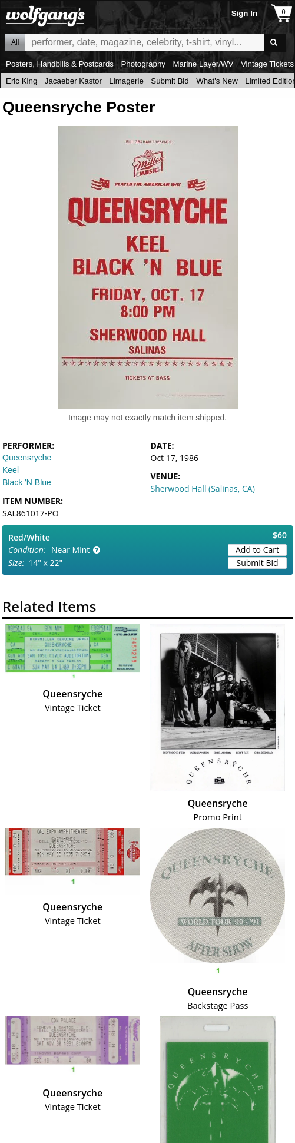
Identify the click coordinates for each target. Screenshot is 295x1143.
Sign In (244, 13)
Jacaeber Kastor (73, 81)
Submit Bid (169, 81)
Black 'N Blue (26, 482)
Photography (143, 63)
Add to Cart (257, 549)
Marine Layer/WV (203, 63)
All (15, 42)
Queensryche (26, 457)
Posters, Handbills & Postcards (60, 63)
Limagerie (126, 81)
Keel (10, 470)
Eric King (21, 81)
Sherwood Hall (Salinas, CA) (203, 488)
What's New (217, 81)
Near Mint (70, 549)
